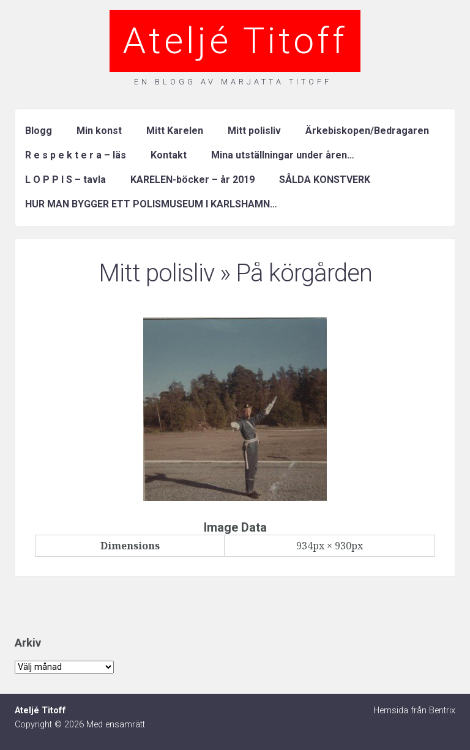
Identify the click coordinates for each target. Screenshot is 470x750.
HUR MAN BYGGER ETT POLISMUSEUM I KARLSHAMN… (151, 204)
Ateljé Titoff (235, 40)
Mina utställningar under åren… (282, 155)
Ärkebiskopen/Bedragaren (367, 130)
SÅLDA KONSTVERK (324, 179)
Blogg (38, 130)
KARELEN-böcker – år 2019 (192, 179)
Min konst (99, 130)
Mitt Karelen (174, 130)
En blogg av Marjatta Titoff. (235, 81)
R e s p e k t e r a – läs (75, 155)
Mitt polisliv (254, 130)
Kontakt (169, 155)
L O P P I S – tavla (65, 179)
